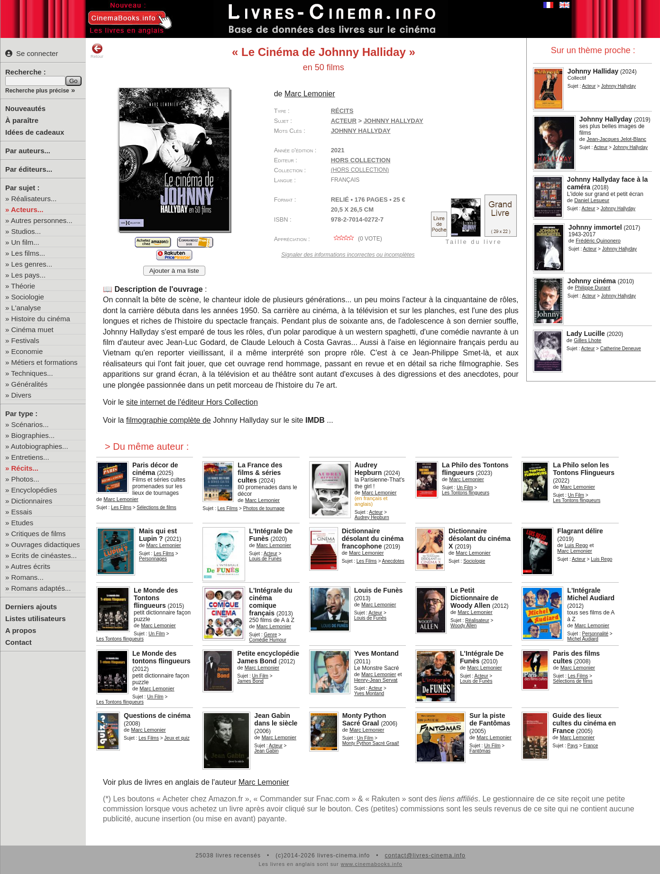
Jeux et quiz (176, 738)
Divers (21, 395)
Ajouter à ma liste (174, 270)
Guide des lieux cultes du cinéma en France (584, 723)
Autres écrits (30, 566)
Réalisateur (477, 620)
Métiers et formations (44, 362)
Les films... (28, 253)
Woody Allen (463, 625)
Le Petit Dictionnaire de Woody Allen (474, 597)
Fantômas (479, 750)
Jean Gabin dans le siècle (275, 719)
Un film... (25, 242)
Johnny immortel (595, 227)
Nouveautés (25, 108)
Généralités (29, 384)
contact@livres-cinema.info (425, 855)
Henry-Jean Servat (376, 680)
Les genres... (32, 264)
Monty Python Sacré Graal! (370, 743)
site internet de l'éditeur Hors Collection (192, 402)
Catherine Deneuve (620, 348)
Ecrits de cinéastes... (44, 555)
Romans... (27, 577)
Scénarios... (30, 424)
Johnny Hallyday (618, 86)
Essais (21, 512)
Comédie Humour (267, 639)
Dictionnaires (32, 501)
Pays (572, 745)
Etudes (22, 523)
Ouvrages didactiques (45, 544)
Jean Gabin (266, 750)
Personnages (153, 558)
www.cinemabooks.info (372, 864)
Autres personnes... (42, 220)
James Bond (250, 681)
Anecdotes (393, 561)
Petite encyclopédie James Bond (268, 657)
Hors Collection (361, 160)
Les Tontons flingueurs (465, 492)
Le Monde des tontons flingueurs (161, 657)
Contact (18, 642)
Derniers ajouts (31, 607)
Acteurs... (27, 209)
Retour (97, 51)
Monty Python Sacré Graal (364, 719)
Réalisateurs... (34, 199)
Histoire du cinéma (40, 319)
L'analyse (26, 308)
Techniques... (32, 373)
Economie (27, 351)
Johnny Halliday (593, 71)
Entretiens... (30, 457)
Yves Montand (376, 653)
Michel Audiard (582, 639)
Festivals (25, 340)
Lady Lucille (586, 333)
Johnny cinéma (592, 281)
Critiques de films (38, 534)
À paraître (21, 120)
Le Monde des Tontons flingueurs (156, 597)
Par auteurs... (27, 151)
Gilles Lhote (587, 340)
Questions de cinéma (157, 715)
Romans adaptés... (41, 588)
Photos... (25, 479)
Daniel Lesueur (591, 200)
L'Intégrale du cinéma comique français (270, 601)
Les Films (121, 507)
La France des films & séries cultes (260, 472)
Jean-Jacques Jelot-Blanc (616, 139)
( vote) (356, 238)
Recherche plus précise (37, 90)
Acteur (589, 86)
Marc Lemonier (309, 94)
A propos (20, 630)
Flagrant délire (580, 531)
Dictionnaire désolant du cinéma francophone (373, 538)
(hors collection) (360, 170)
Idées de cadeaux (34, 132)
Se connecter (31, 53)
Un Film (465, 487)
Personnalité (595, 633)
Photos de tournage (263, 508)
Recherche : (25, 72)
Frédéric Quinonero (598, 240)
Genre (270, 634)
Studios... (26, 231)
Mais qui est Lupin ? (158, 534)
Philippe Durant (592, 287)
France (590, 745)
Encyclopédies (34, 490)
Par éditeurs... (28, 169)
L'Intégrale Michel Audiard (590, 594)
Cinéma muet (32, 329)
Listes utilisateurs (35, 618)
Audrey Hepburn (368, 468)
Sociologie (27, 297)
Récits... (25, 468)
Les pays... (28, 275)
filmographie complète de (168, 420)
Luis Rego (576, 545)
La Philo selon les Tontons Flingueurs (583, 468)
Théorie (23, 286)
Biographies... (33, 435)
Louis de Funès (265, 558)
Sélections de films (156, 507)
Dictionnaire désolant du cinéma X (480, 538)
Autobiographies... (39, 446)
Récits (342, 110)
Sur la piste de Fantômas (489, 719)
